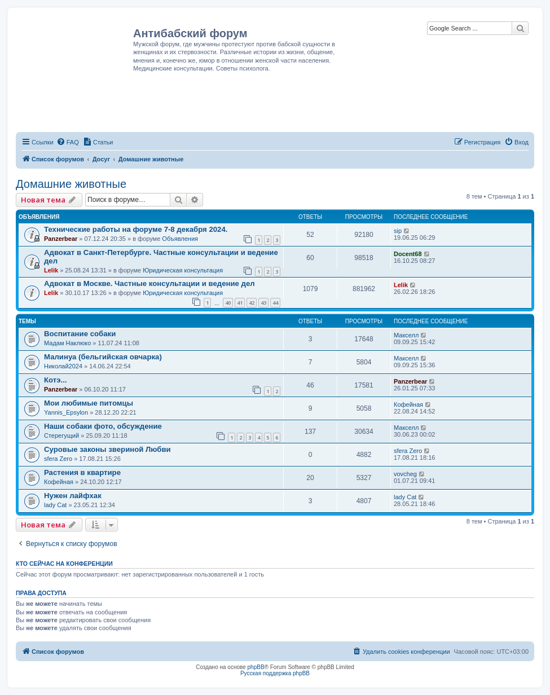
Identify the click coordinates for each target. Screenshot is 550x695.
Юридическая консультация (183, 270)
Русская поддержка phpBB (275, 673)
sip (398, 230)
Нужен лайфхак (73, 495)
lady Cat (55, 505)
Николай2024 (63, 366)
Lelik (51, 270)
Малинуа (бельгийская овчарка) (103, 357)
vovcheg (405, 473)
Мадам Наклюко (67, 343)
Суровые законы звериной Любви (107, 449)
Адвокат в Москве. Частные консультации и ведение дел (149, 283)
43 (263, 302)
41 (240, 302)
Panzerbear (60, 238)
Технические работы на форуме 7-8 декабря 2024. (135, 229)
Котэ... (55, 380)
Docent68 (408, 253)
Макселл (406, 335)
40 (228, 302)
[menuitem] (67, 142)
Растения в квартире (82, 472)
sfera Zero (58, 458)
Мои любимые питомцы (88, 403)
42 (251, 302)
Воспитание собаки (80, 333)
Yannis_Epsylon (66, 412)
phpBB (256, 667)
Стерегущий (61, 435)
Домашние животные (71, 184)
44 (275, 302)
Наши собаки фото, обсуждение (103, 426)
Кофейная (408, 404)
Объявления (180, 238)
